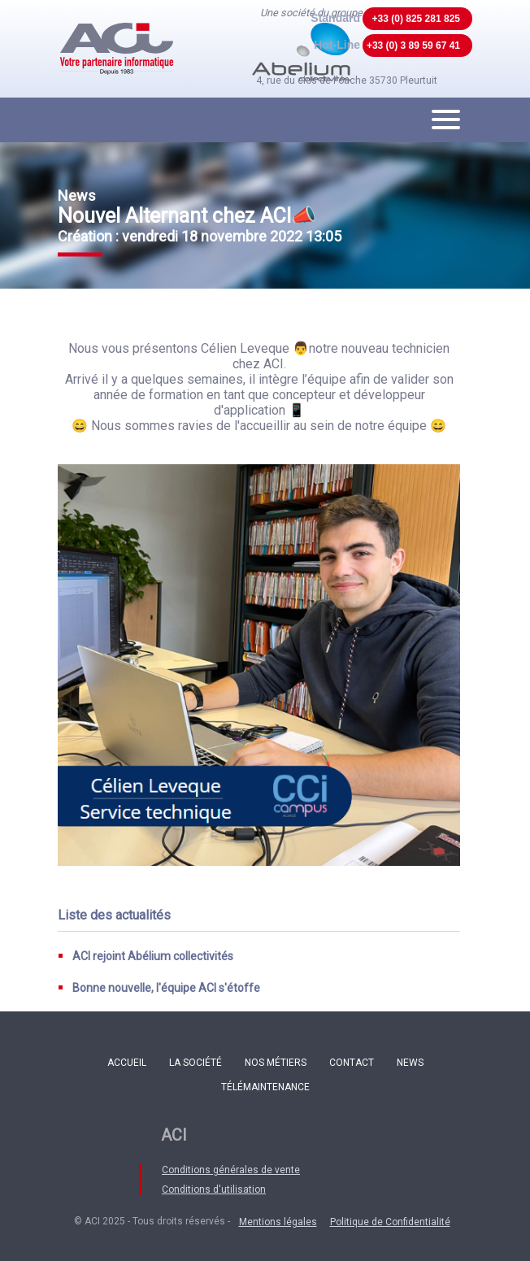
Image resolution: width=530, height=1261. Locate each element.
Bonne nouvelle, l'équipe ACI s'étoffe (166, 987)
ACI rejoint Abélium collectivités (152, 956)
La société (195, 1062)
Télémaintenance (265, 1087)
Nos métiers (275, 1062)
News (410, 1062)
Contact (351, 1062)
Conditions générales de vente (231, 1170)
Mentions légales (278, 1222)
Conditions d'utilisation (214, 1189)
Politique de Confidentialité (390, 1222)
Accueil (126, 1062)
